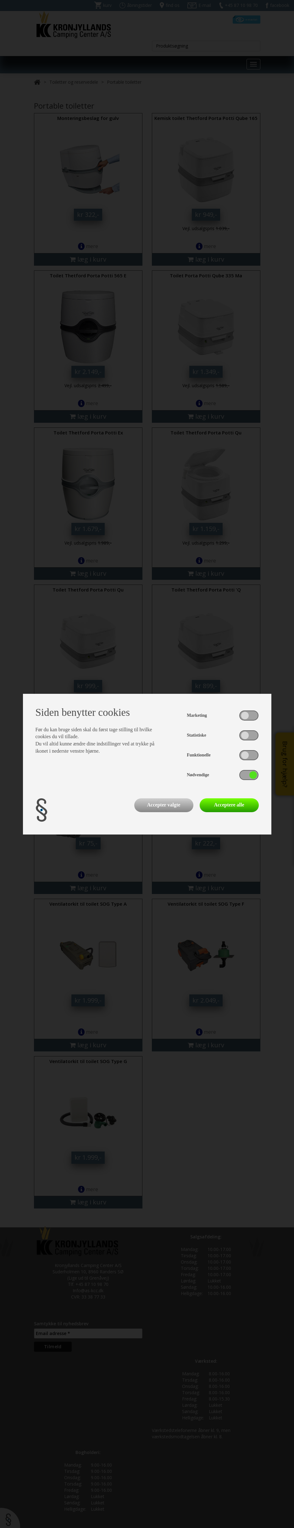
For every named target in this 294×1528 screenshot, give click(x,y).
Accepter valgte (163, 804)
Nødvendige (198, 774)
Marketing (197, 715)
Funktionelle (198, 755)
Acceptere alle (229, 804)
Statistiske (196, 735)
